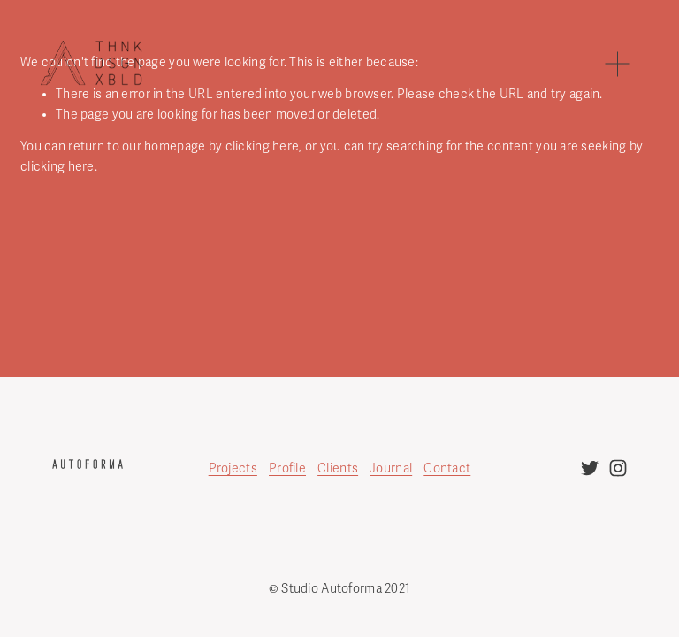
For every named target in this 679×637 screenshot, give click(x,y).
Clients (337, 468)
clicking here (262, 146)
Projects (233, 468)
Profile (287, 468)
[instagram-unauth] (618, 468)
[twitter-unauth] (590, 468)
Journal (391, 468)
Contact (446, 468)
